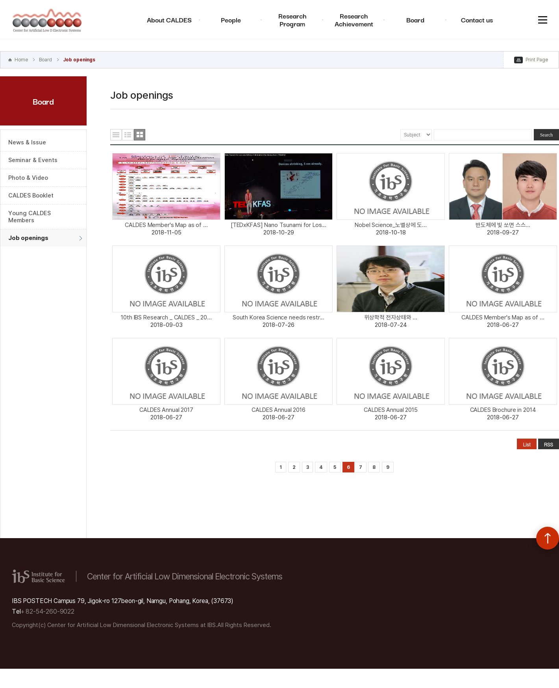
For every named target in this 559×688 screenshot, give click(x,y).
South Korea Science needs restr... (278, 317)
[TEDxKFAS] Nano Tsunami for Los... (278, 225)
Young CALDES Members (29, 217)
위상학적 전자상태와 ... (390, 317)
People (231, 19)
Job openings (79, 60)
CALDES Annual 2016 (278, 410)
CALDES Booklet (31, 195)
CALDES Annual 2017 (166, 410)
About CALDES (169, 19)
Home (21, 60)
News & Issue (27, 142)
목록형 (116, 134)
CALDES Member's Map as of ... (166, 225)
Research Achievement (354, 19)
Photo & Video (28, 177)
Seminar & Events (32, 160)
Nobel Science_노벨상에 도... (391, 225)
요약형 (127, 134)
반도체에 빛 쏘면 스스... (503, 225)
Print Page (537, 60)
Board (415, 19)
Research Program (292, 19)
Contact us (477, 19)
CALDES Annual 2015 (391, 410)
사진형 (139, 134)
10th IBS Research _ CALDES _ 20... (166, 317)
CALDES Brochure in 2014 (503, 410)
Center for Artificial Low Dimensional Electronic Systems (47, 19)
